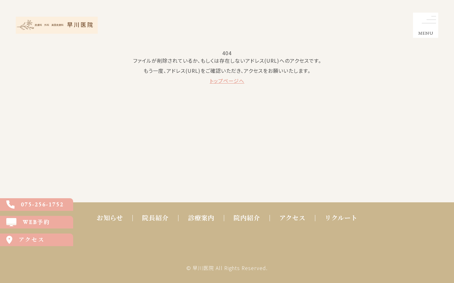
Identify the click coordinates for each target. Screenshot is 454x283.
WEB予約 (28, 222)
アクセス (292, 218)
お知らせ (110, 218)
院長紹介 (155, 218)
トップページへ (227, 80)
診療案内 (201, 218)
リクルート (341, 218)
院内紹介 (247, 218)
